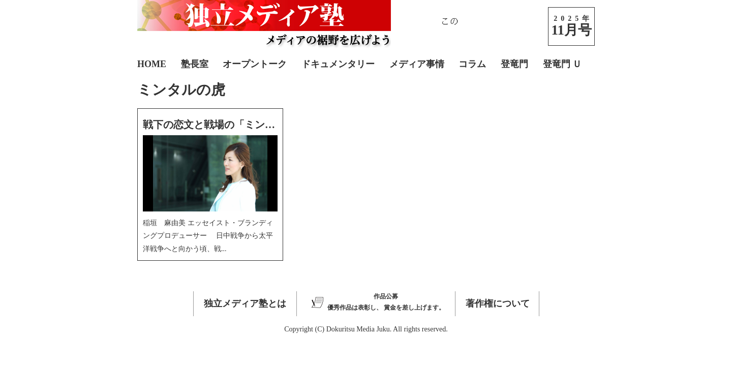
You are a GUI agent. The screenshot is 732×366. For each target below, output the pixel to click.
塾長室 (194, 64)
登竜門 (514, 64)
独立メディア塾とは (245, 303)
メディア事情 (416, 64)
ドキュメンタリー (338, 64)
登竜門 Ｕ (562, 64)
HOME (151, 64)
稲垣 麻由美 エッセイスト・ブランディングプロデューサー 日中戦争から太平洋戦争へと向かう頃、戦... (208, 235)
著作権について (498, 303)
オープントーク (255, 64)
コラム (472, 64)
